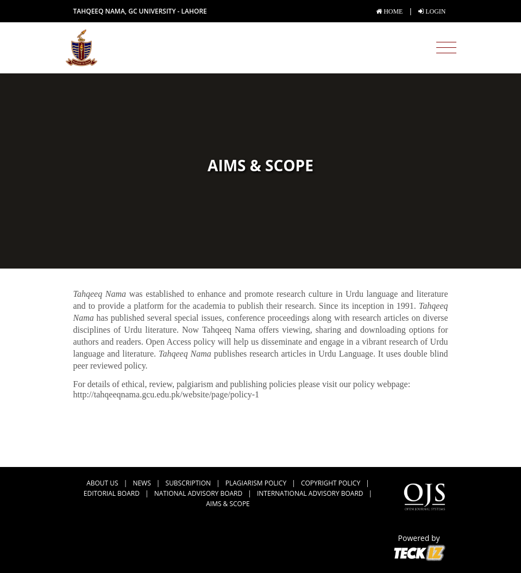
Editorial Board (112, 493)
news (141, 483)
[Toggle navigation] (446, 47)
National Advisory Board (198, 493)
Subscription (188, 483)
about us (102, 483)
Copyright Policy (330, 483)
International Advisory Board (310, 493)
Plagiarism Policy (255, 483)
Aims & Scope (228, 503)
